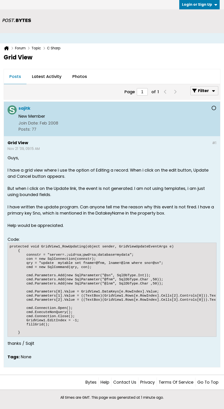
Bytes (91, 382)
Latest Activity (46, 76)
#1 (214, 143)
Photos (79, 76)
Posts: (24, 129)
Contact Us (124, 382)
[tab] (15, 76)
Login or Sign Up (199, 4)
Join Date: (28, 123)
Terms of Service (176, 382)
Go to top (208, 382)
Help (104, 382)
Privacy (147, 382)
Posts (15, 76)
